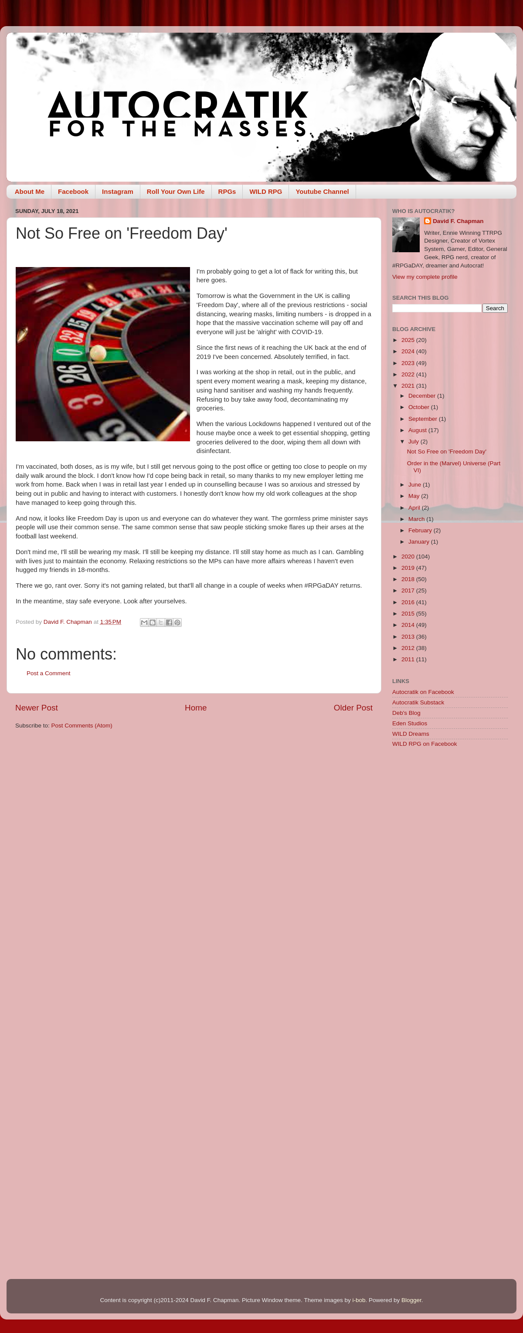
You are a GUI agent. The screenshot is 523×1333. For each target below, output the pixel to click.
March (417, 519)
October (419, 407)
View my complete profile (425, 277)
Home (196, 707)
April (415, 507)
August (418, 430)
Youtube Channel (322, 191)
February (421, 530)
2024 (408, 351)
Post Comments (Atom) (81, 725)
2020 (408, 556)
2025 (408, 340)
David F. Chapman (458, 221)
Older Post (353, 707)
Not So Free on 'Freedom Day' (446, 451)
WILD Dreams (410, 734)
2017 (408, 590)
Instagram (117, 191)
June (415, 484)
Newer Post (36, 707)
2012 (408, 648)
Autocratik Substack (418, 702)
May (414, 496)
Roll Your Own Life (176, 191)
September (423, 419)
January (419, 541)
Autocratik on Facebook (423, 692)
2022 (408, 374)
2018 (408, 579)
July (414, 441)
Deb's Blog (406, 713)
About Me (29, 191)
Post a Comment (49, 673)
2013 (408, 636)
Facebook (73, 191)
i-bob (358, 1300)
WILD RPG (265, 191)
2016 (408, 602)
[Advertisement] (450, 816)
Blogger (411, 1300)
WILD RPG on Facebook (424, 744)
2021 (408, 385)
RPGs (227, 191)
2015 (408, 613)
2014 (408, 625)
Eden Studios (409, 723)
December (422, 395)
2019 (408, 568)
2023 (408, 363)
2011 (408, 659)
